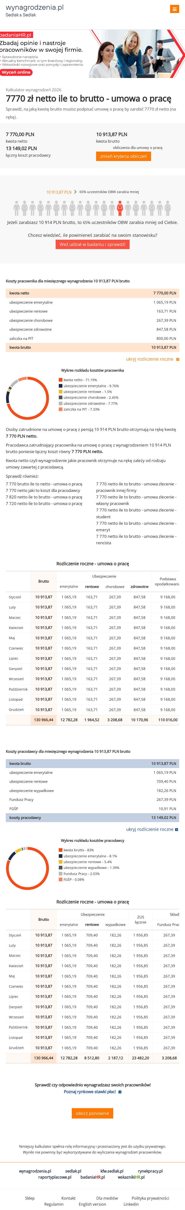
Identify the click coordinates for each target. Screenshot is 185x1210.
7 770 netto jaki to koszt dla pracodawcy (43, 490)
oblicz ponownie (92, 1113)
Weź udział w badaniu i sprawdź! (93, 244)
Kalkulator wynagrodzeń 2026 (33, 89)
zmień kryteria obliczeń (123, 156)
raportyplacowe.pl (54, 1177)
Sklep (30, 1198)
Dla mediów (107, 1198)
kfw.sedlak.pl (111, 1171)
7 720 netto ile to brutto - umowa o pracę (44, 503)
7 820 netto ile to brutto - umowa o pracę (44, 497)
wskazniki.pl (131, 1177)
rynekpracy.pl (150, 1171)
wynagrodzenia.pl (35, 1171)
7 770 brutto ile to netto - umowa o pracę (44, 484)
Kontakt (68, 1198)
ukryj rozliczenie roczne (149, 359)
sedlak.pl (73, 1171)
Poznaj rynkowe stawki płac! (90, 1091)
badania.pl (92, 1177)
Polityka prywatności (150, 1198)
